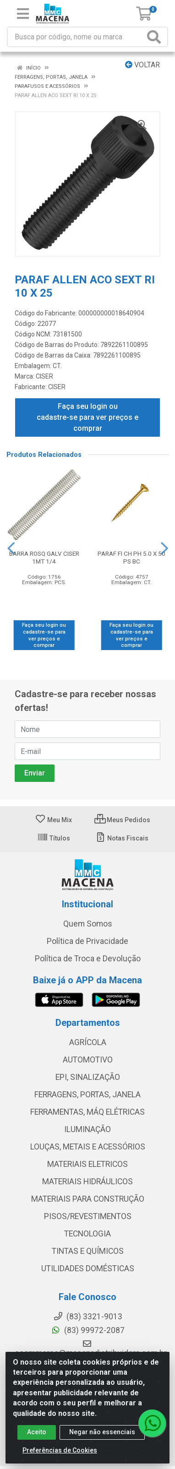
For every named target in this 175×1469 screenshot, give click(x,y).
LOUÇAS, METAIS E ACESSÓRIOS (87, 1146)
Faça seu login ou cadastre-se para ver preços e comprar (87, 417)
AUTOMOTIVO (88, 1059)
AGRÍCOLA (87, 1042)
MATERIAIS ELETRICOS (87, 1164)
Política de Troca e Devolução (88, 958)
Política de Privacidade (87, 941)
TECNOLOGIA (87, 1233)
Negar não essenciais (102, 1432)
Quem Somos (87, 923)
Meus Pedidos (122, 820)
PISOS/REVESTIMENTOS (87, 1216)
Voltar (142, 64)
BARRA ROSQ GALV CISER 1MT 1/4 (44, 557)
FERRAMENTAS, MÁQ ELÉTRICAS (87, 1112)
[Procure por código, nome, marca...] (76, 36)
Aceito (36, 1432)
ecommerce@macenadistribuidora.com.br (91, 1348)
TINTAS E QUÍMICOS (88, 1251)
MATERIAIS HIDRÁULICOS (87, 1181)
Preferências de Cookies (59, 1450)
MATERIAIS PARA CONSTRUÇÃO (87, 1198)
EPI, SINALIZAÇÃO (87, 1077)
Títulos (53, 838)
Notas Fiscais (121, 838)
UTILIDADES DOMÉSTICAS (87, 1268)
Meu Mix (53, 820)
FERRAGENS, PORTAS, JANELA (87, 1094)
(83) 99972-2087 (88, 1330)
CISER (44, 376)
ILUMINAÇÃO (87, 1129)
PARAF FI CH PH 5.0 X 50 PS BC (131, 557)
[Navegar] (11, 548)
